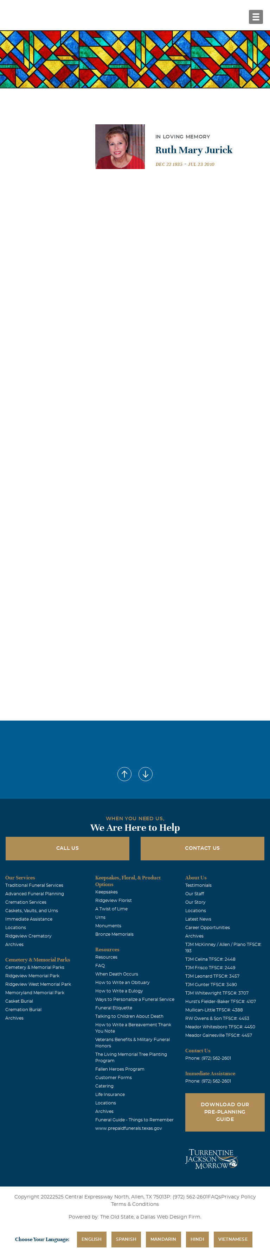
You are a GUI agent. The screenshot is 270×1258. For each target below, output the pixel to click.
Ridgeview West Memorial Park (38, 984)
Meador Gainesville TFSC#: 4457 (218, 1035)
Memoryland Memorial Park (34, 993)
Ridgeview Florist (113, 900)
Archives (14, 944)
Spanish (126, 1239)
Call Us (67, 848)
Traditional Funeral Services (34, 885)
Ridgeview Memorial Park (32, 976)
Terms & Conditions (135, 1204)
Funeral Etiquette (113, 1008)
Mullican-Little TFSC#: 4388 (214, 1010)
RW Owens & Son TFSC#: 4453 (217, 1018)
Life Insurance (110, 1094)
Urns (100, 917)
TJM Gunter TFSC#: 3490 (211, 985)
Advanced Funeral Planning (34, 894)
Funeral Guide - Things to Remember (134, 1120)
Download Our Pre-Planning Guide (225, 1112)
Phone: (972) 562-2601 (208, 1058)
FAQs (214, 1197)
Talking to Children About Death (129, 1016)
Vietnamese (233, 1239)
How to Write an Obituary (122, 982)
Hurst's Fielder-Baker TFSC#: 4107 (220, 1001)
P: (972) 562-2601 (187, 1197)
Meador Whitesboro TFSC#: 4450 (220, 1027)
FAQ (100, 966)
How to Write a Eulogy (119, 991)
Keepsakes (106, 892)
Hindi (197, 1239)
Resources (106, 957)
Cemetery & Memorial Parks (34, 967)
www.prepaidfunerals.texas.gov (128, 1128)
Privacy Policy (238, 1197)
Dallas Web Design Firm (170, 1217)
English (92, 1239)
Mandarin (163, 1239)
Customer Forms (113, 1078)
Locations (15, 928)
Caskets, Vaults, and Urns (31, 911)
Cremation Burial (23, 1010)
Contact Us (202, 848)
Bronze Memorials (114, 934)
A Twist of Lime (111, 909)
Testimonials (198, 885)
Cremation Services (25, 902)
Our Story (195, 902)
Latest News (198, 919)
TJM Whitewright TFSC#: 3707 (217, 993)
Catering (104, 1086)
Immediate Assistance (28, 919)
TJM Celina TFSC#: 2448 (210, 959)
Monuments (108, 926)
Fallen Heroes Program (119, 1069)
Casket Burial (19, 1001)
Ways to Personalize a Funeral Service (134, 999)
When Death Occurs (116, 974)
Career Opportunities (207, 928)
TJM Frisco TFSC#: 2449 (210, 968)
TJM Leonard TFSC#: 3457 (212, 976)
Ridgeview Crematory (28, 936)
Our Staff (194, 894)
